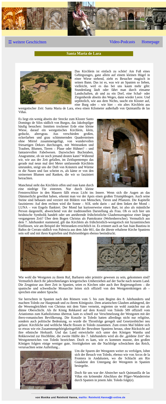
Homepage (150, 41)
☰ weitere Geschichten (27, 42)
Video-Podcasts (122, 41)
